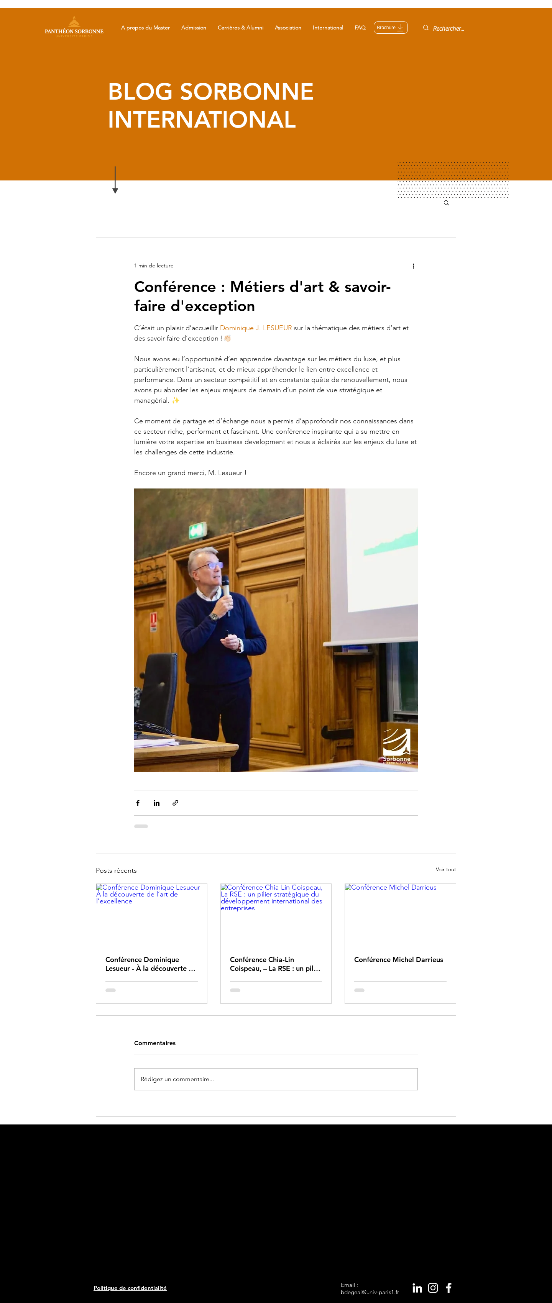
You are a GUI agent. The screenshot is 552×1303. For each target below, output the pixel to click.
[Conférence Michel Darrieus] (400, 915)
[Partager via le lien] (175, 802)
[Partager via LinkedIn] (156, 802)
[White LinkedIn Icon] (417, 1288)
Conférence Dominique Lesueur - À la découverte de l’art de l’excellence (151, 964)
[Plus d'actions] (413, 265)
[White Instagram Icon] (433, 1288)
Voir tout (446, 869)
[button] (145, 27)
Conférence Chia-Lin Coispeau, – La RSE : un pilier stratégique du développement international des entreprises (276, 964)
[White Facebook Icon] (448, 1288)
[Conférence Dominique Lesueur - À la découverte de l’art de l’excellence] (151, 915)
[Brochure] (391, 27)
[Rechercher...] (449, 28)
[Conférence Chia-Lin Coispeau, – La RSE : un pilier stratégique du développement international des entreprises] (276, 915)
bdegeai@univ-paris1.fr (370, 1292)
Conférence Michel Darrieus (398, 959)
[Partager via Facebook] (137, 802)
